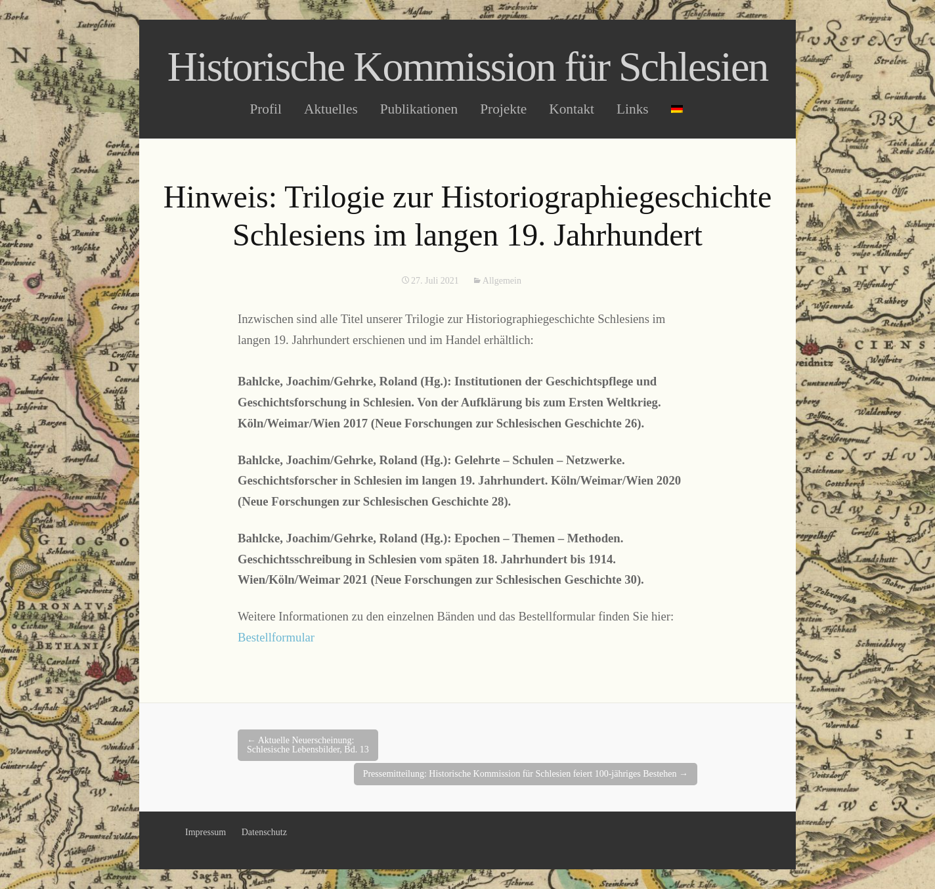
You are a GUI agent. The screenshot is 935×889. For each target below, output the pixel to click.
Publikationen (419, 109)
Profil (266, 109)
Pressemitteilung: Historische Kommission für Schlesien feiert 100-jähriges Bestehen (525, 774)
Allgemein (502, 281)
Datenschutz (264, 832)
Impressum (205, 832)
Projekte (503, 109)
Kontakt (571, 109)
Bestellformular (276, 637)
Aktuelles (331, 109)
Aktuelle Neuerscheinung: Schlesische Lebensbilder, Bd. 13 (308, 744)
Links (633, 109)
